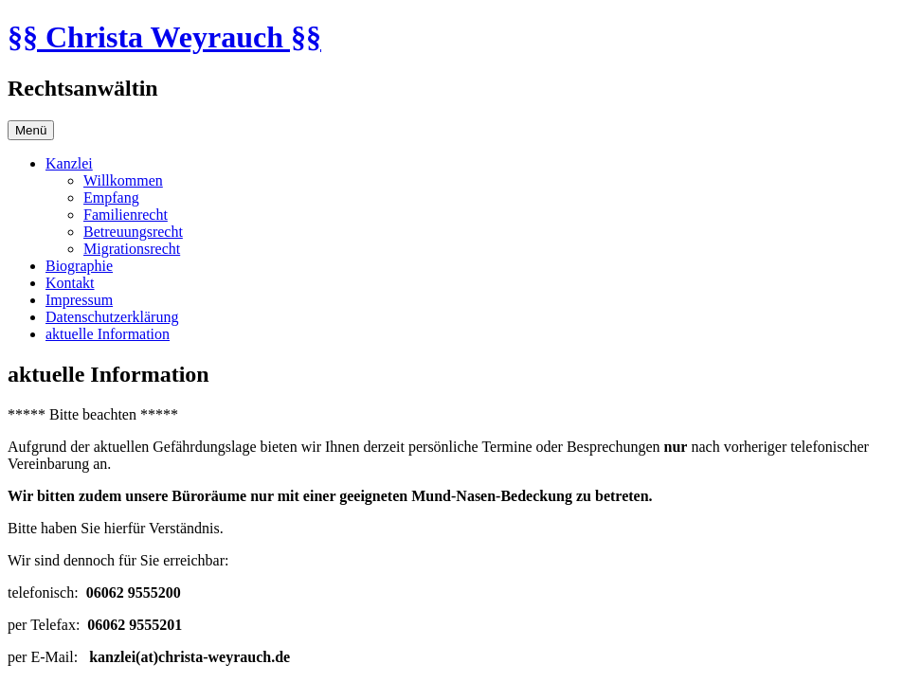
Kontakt (70, 283)
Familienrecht (125, 214)
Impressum (79, 300)
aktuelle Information (107, 334)
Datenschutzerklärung (111, 317)
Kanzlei (69, 163)
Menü (30, 130)
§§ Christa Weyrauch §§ (164, 37)
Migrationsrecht (131, 249)
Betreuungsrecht (133, 232)
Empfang (111, 197)
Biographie (79, 266)
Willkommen (123, 180)
